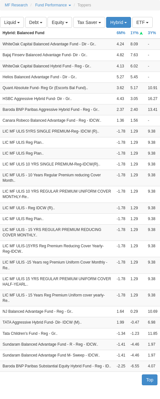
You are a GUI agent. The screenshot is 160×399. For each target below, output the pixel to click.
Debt (35, 22)
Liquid (12, 22)
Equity (60, 22)
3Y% (152, 33)
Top (149, 379)
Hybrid (118, 22)
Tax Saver (89, 22)
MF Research (16, 5)
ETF (142, 22)
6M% (121, 33)
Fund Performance (53, 5)
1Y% (136, 33)
